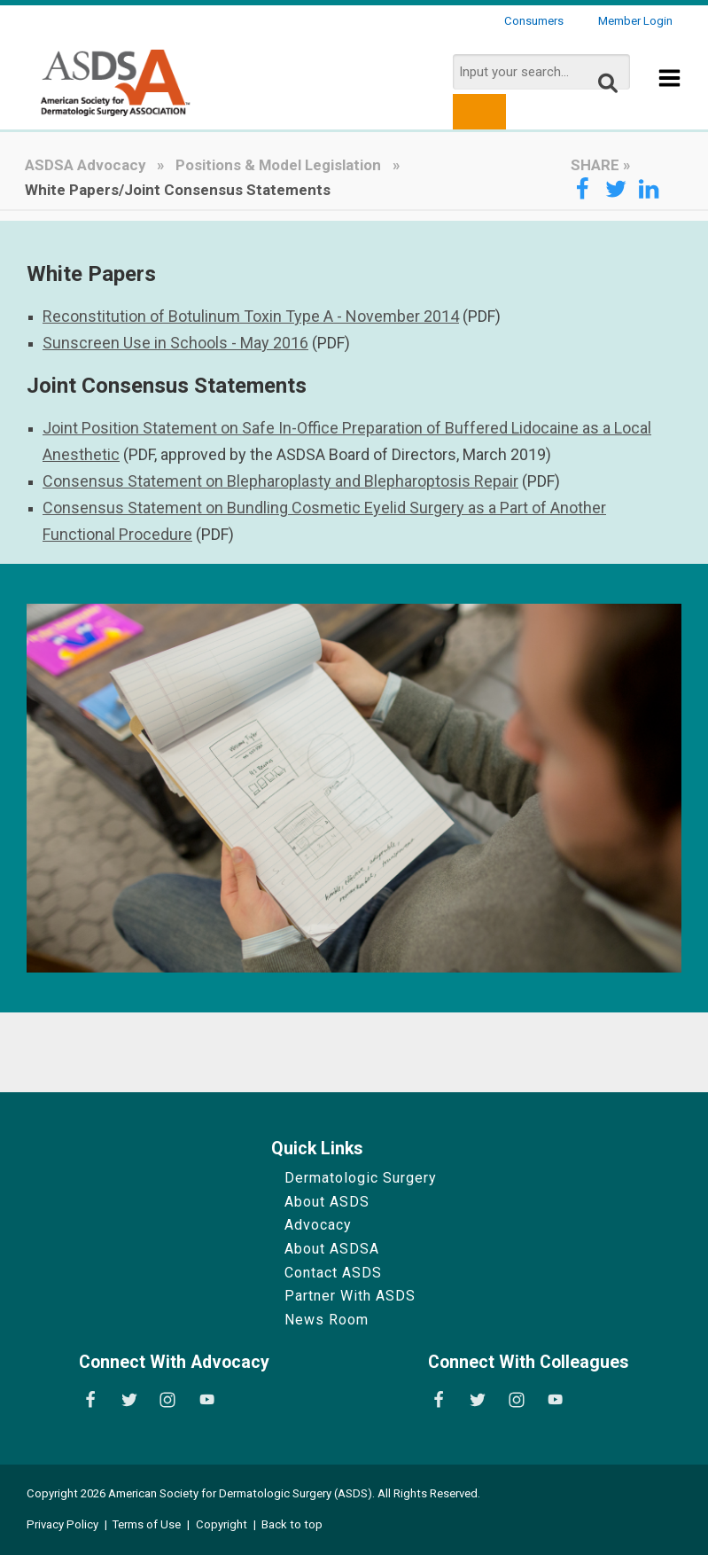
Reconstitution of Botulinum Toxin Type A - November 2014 (251, 316)
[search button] (479, 111)
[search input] (541, 72)
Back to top (292, 1524)
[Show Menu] (669, 90)
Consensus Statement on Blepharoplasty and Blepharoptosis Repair (280, 481)
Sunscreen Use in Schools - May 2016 (175, 342)
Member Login (635, 20)
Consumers (534, 20)
